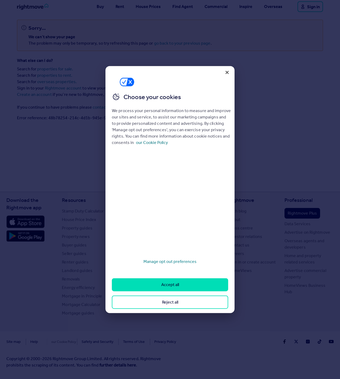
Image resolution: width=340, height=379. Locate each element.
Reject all (170, 301)
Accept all (170, 284)
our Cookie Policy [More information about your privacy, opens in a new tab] (152, 142)
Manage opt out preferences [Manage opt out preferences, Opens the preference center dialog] (170, 261)
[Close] (227, 72)
